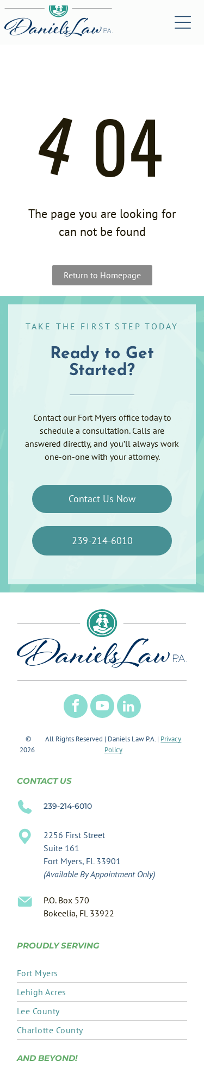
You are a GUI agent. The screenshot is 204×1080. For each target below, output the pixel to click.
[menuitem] (102, 973)
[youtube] (102, 707)
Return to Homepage (102, 275)
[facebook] (76, 707)
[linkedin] (129, 707)
